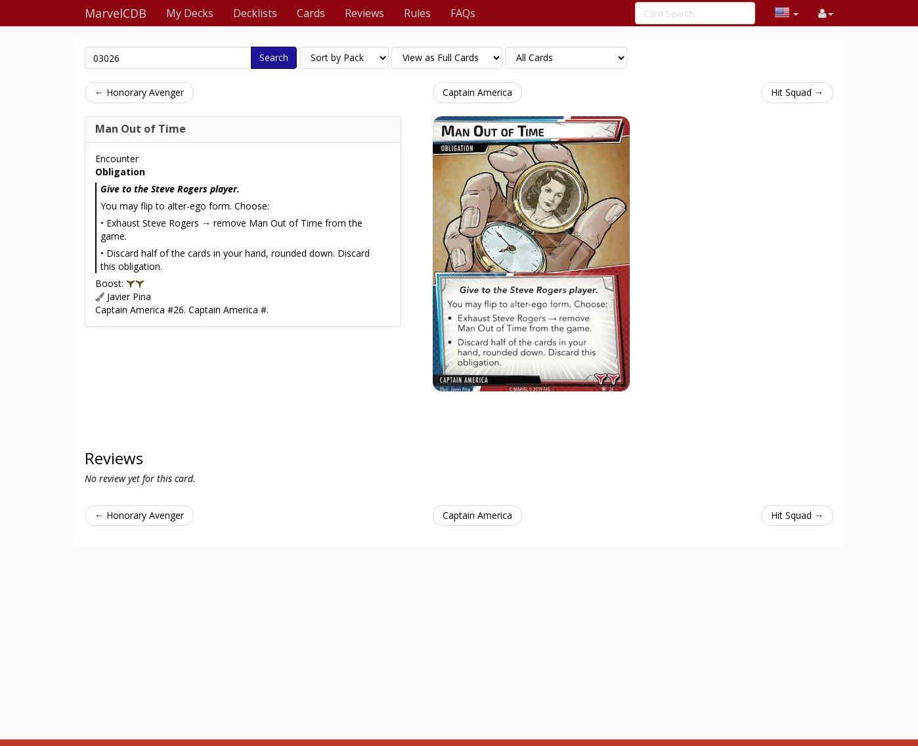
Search (273, 57)
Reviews (364, 13)
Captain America (477, 92)
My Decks (189, 13)
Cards (311, 13)
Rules (417, 13)
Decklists (255, 13)
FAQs (462, 13)
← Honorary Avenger (139, 92)
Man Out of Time (140, 128)
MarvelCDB (115, 13)
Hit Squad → (797, 92)
